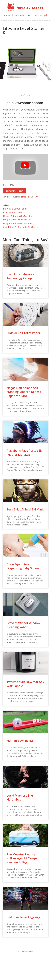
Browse (7, 15)
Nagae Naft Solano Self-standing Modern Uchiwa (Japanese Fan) (24, 392)
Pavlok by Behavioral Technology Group (21, 276)
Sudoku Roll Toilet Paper (23, 333)
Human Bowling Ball (20, 741)
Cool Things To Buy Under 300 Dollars (21, 227)
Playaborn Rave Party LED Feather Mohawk (24, 452)
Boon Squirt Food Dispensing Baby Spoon (23, 566)
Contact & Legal (40, 15)
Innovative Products (12, 212)
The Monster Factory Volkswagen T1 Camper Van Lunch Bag (23, 858)
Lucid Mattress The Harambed (20, 797)
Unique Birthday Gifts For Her (17, 219)
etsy (35, 196)
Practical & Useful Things (15, 208)
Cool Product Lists (22, 15)
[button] (14, 190)
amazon (25, 196)
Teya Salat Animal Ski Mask (25, 509)
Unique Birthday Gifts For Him (17, 216)
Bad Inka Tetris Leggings (23, 917)
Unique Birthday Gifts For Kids (17, 223)
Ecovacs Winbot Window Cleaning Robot (23, 625)
